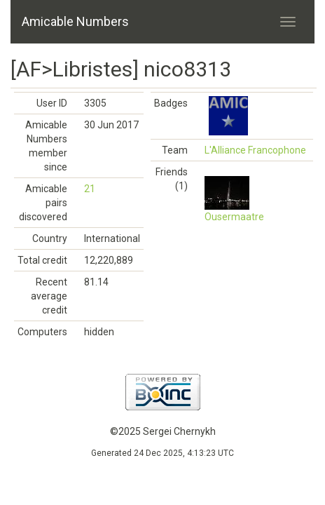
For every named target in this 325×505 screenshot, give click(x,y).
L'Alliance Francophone (255, 150)
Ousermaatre (234, 216)
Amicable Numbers (75, 21)
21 (89, 188)
